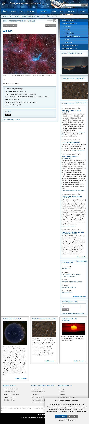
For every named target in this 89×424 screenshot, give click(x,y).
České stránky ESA (9, 400)
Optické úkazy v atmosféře (67, 397)
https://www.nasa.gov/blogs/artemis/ (73, 190)
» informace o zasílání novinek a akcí (73, 313)
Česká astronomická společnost (15, 408)
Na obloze (30, 11)
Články (5, 11)
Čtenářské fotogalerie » (70, 45)
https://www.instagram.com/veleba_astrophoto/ (37, 75)
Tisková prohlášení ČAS (11, 389)
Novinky (13, 11)
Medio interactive (34, 417)
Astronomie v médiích (38, 397)
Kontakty (83, 11)
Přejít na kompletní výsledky (11, 119)
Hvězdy (61, 389)
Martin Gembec (76, 108)
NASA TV (6, 403)
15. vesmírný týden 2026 (12, 319)
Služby (54, 11)
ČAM (9, 111)
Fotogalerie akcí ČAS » (69, 48)
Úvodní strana (7, 16)
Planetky (62, 394)
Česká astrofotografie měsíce (31, 16)
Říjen (48, 16)
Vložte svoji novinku (81, 103)
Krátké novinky (68, 104)
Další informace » (21, 378)
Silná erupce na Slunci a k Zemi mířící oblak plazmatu (73, 233)
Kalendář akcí (67, 262)
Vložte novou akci (82, 261)
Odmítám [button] (72, 416)
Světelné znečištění (37, 389)
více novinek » (81, 257)
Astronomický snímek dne (72, 53)
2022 (43, 16)
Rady (61, 11)
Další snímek (50, 26)
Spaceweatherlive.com (69, 226)
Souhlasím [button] (61, 416)
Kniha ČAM (68, 42)
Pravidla (67, 30)
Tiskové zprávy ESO (10, 397)
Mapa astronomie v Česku (40, 400)
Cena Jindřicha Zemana (72, 36)
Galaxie (61, 391)
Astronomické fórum (38, 403)
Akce (21, 11)
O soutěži (68, 27)
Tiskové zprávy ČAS (10, 391)
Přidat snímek (69, 33)
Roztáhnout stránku (50, 20)
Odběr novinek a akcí (70, 302)
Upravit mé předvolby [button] (66, 420)
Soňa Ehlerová (76, 140)
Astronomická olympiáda (11, 394)
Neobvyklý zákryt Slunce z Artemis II (71, 111)
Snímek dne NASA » (68, 20)
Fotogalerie (43, 11)
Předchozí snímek (10, 26)
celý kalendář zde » (79, 296)
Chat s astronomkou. (78, 150)
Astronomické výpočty (38, 391)
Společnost (71, 11)
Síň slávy (67, 39)
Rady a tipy (35, 394)
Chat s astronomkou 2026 (71, 142)
